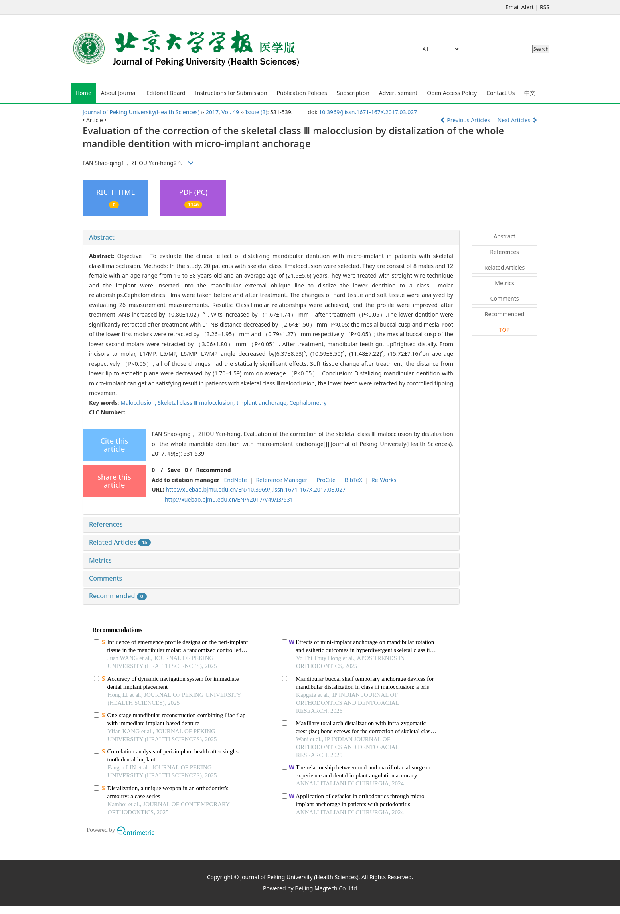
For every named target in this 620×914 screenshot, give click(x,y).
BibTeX (353, 480)
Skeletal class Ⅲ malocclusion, (197, 402)
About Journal (119, 93)
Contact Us (500, 93)
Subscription (353, 93)
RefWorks (384, 480)
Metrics (100, 560)
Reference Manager (281, 480)
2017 (212, 112)
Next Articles (517, 120)
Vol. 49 (230, 112)
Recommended (118, 595)
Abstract (102, 237)
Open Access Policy (452, 93)
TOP (504, 329)
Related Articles (120, 542)
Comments (105, 578)
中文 (529, 93)
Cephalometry (307, 402)
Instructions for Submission (231, 93)
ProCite (326, 480)
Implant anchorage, (263, 402)
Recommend (213, 470)
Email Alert (519, 7)
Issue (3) (256, 112)
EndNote (235, 480)
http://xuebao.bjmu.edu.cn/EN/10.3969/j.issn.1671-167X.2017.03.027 (256, 489)
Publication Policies (302, 93)
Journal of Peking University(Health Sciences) (141, 112)
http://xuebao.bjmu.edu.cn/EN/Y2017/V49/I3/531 (229, 499)
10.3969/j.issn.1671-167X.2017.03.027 (368, 112)
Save (173, 470)
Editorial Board (166, 93)
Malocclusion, (139, 402)
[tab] (271, 237)
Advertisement (398, 93)
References (106, 524)
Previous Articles (466, 120)
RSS (544, 7)
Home (83, 93)
